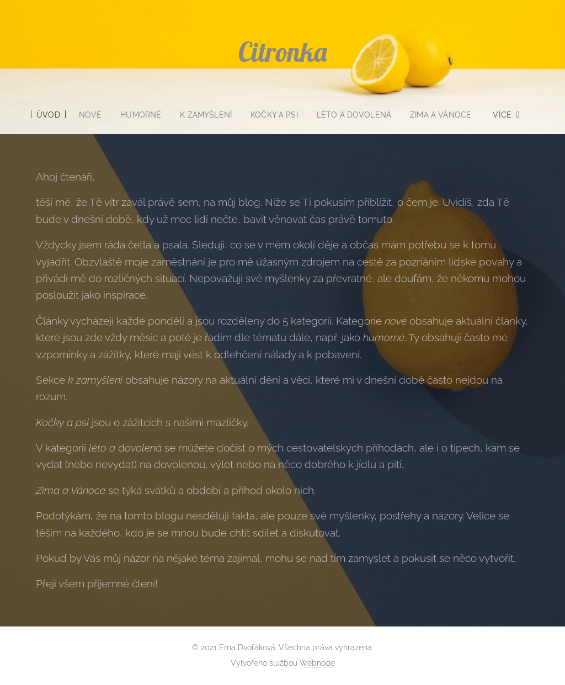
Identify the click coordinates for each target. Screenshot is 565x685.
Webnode (317, 663)
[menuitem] (43, 115)
